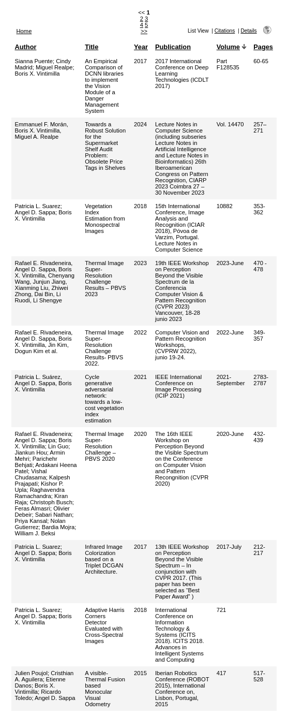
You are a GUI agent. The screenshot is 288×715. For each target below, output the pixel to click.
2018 (140, 206)
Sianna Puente (34, 61)
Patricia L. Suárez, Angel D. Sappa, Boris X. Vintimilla (43, 383)
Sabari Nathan (53, 515)
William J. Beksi (35, 533)
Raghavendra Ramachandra (40, 493)
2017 (140, 61)
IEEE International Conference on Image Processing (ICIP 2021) (178, 386)
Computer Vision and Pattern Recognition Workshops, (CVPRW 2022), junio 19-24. (182, 344)
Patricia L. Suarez (37, 206)
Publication (173, 47)
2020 (140, 434)
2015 (140, 673)
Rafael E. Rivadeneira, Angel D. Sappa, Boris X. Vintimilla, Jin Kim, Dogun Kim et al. (44, 341)
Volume (228, 47)
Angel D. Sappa (35, 212)
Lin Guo (58, 446)
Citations (225, 31)
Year (141, 47)
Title (91, 47)
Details (248, 31)
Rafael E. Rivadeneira (43, 434)
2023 (140, 263)
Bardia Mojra (58, 527)
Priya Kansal (31, 521)
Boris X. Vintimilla (37, 73)
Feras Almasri (32, 508)
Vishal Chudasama (31, 474)
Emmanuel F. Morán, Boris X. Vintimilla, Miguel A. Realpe (41, 130)
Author (26, 47)
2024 (140, 124)
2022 (140, 332)
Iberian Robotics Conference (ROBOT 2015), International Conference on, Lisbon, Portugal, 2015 (182, 688)
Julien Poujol (31, 673)
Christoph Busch (51, 502)
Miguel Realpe (54, 67)
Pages (263, 47)
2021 (140, 377)
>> (144, 31)
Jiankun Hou (31, 452)
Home (24, 31)
